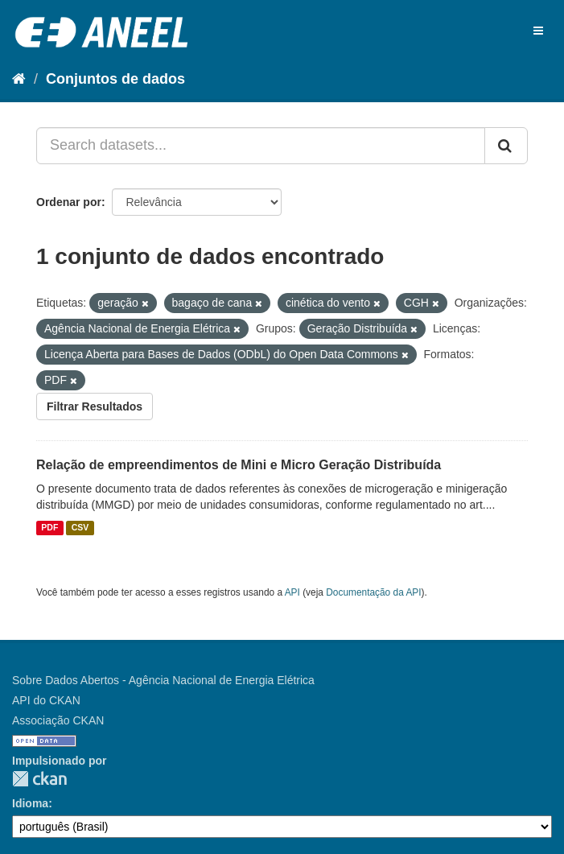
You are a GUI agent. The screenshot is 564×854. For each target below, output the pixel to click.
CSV (80, 528)
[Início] (19, 79)
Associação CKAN (58, 720)
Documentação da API (373, 592)
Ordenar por (68, 202)
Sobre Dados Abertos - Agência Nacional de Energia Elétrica (163, 680)
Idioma (30, 803)
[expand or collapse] (538, 30)
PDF (49, 528)
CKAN (39, 778)
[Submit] (506, 145)
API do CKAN (46, 700)
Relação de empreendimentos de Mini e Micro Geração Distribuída (238, 465)
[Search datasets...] (260, 145)
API (292, 592)
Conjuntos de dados (115, 79)
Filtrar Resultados (94, 406)
